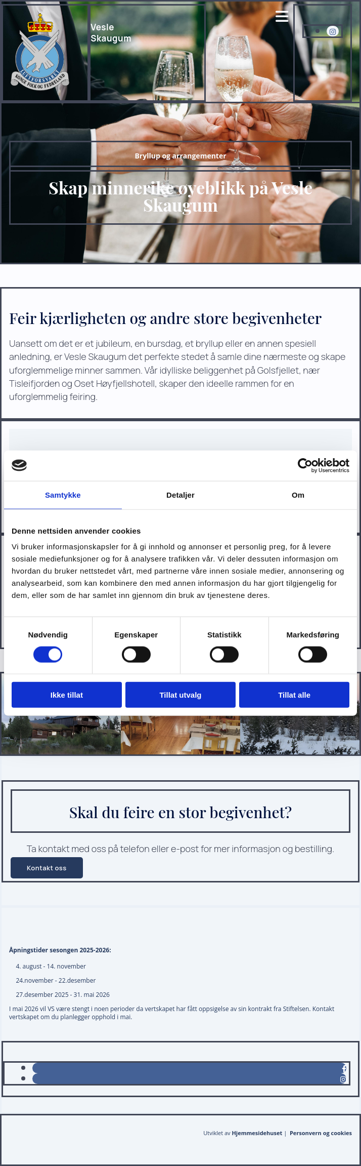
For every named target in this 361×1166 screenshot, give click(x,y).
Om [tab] (298, 494)
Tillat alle (294, 695)
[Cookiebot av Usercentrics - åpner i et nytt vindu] (305, 465)
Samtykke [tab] (63, 494)
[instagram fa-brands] (333, 31)
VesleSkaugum (111, 32)
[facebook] (344, 1068)
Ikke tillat (67, 695)
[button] (47, 867)
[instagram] (343, 1079)
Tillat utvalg (180, 695)
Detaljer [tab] (180, 494)
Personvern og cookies (321, 1133)
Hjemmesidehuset (257, 1133)
